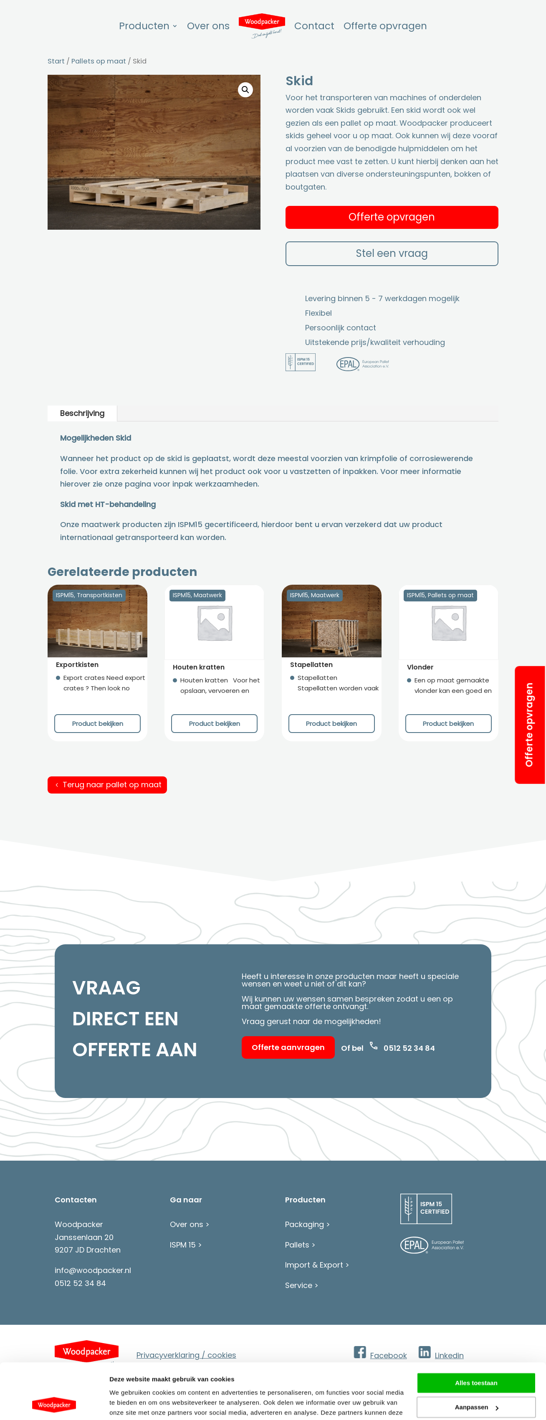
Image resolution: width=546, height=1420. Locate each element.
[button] (245, 89)
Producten (144, 26)
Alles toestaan (476, 1330)
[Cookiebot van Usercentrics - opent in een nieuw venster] (54, 1403)
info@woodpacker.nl (93, 1270)
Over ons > (190, 1224)
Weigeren (476, 1379)
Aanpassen (476, 1355)
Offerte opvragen (529, 725)
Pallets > (300, 1245)
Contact (314, 26)
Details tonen (129, 1403)
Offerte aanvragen (288, 1047)
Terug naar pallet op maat (112, 784)
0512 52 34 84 (409, 1048)
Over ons (208, 26)
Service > (301, 1285)
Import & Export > (317, 1265)
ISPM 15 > (186, 1245)
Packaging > (307, 1224)
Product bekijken (97, 723)
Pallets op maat (98, 61)
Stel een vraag (392, 253)
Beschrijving (82, 413)
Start (56, 61)
